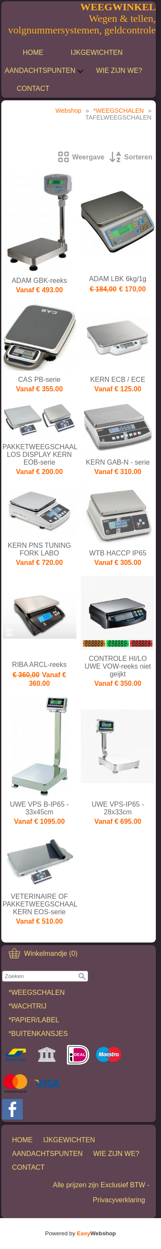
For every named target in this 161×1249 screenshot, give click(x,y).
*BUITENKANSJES (38, 1033)
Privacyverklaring (119, 1200)
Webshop (68, 110)
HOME (33, 52)
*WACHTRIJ (27, 1006)
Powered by (80, 1233)
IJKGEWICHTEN (97, 52)
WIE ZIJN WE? (119, 70)
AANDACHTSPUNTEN (44, 71)
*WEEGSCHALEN (37, 992)
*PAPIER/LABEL (34, 1020)
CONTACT (33, 88)
